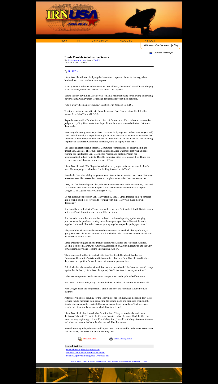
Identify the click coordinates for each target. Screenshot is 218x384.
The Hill (97, 60)
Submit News (100, 361)
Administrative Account (77, 60)
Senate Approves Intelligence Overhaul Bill (87, 355)
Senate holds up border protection (82, 349)
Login (125, 361)
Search (79, 361)
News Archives (88, 361)
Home (73, 361)
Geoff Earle (74, 71)
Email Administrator (114, 361)
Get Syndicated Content (138, 361)
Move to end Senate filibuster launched (85, 352)
